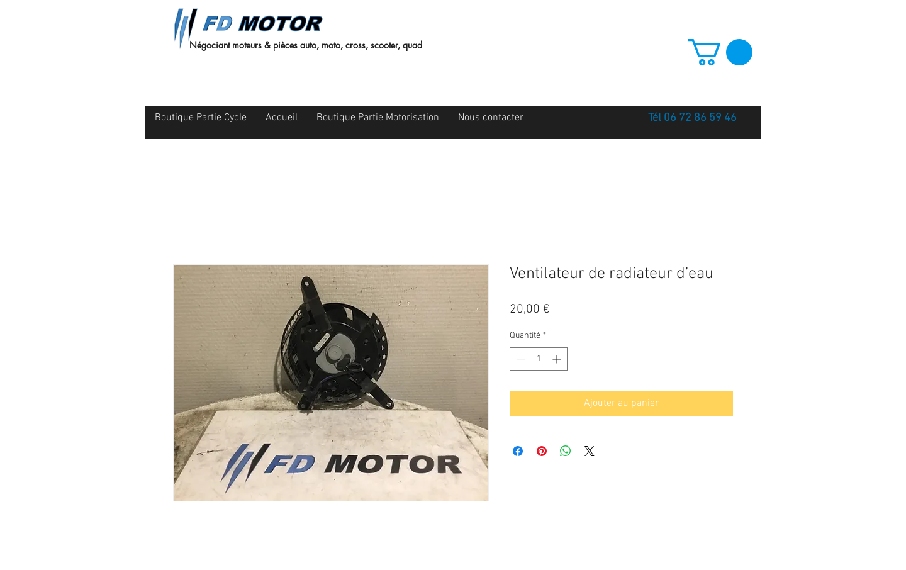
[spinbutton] (538, 359)
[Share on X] (589, 451)
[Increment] (558, 359)
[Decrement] (519, 359)
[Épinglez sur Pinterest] (541, 451)
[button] (720, 52)
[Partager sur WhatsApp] (565, 451)
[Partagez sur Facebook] (517, 451)
